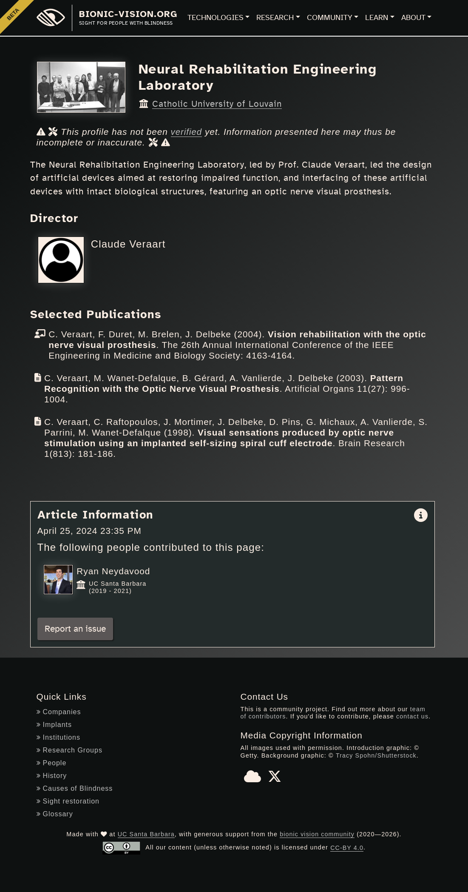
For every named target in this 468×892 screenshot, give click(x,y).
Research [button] (275, 18)
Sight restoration (68, 800)
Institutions (58, 737)
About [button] (413, 18)
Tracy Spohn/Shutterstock (376, 755)
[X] (274, 778)
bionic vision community (317, 833)
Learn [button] (376, 18)
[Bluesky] (252, 778)
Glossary (55, 813)
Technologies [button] (215, 18)
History (52, 775)
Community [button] (329, 18)
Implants (54, 724)
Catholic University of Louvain (217, 104)
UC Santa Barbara (146, 833)
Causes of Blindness (75, 788)
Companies (59, 711)
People (52, 762)
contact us (413, 716)
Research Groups (69, 749)
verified (187, 132)
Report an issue (75, 628)
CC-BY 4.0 (347, 847)
